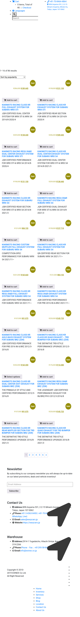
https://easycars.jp (31, 522)
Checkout (26, 7)
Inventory (40, 591)
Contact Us (41, 607)
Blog (38, 601)
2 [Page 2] (29, 455)
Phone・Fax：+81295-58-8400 (35, 547)
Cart (15, 1)
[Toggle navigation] (10, 27)
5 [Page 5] (39, 455)
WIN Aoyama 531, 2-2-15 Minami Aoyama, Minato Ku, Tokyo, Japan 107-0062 (57, 6)
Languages (18, 11)
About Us (40, 610)
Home (38, 588)
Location (40, 604)
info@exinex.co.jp (29, 550)
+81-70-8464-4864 (56, 1)
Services (40, 595)
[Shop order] (12, 77)
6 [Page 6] (42, 455)
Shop (38, 598)
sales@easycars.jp (29, 519)
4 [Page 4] (36, 455)
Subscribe (13, 491)
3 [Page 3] (32, 455)
